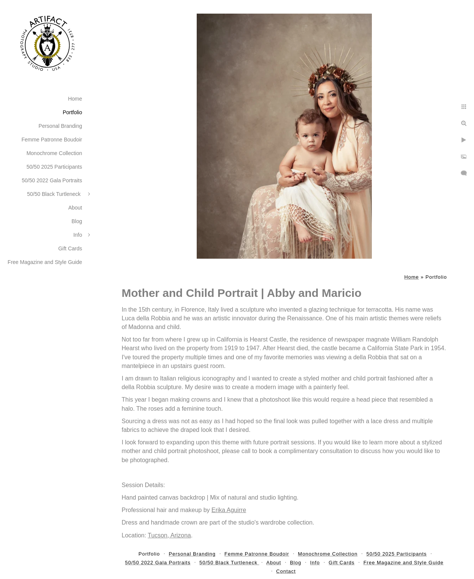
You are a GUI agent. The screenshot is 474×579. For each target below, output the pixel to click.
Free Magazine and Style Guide (45, 262)
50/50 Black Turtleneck (54, 194)
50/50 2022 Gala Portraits (52, 180)
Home (75, 99)
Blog (76, 221)
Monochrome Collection (54, 153)
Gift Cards (70, 248)
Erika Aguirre (228, 510)
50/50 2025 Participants (54, 167)
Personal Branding (60, 126)
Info (77, 235)
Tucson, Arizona (169, 535)
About (75, 208)
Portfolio (72, 112)
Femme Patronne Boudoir (52, 140)
